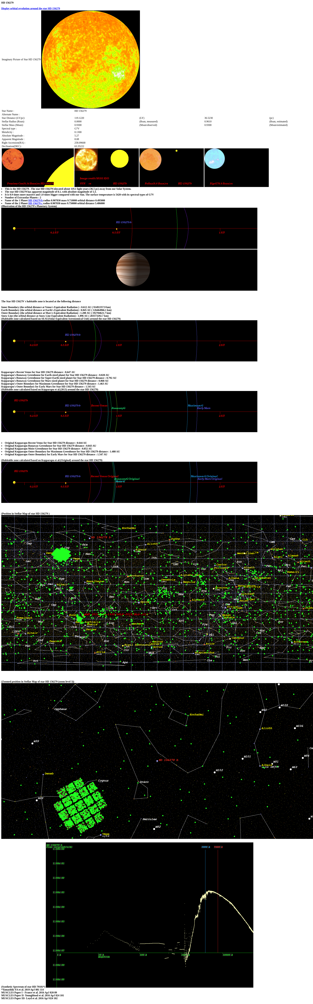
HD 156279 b (35, 200)
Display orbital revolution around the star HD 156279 (30, 8)
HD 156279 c (35, 203)
